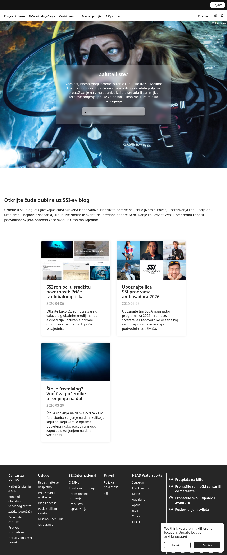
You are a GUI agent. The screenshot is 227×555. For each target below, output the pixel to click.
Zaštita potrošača (20, 512)
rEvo (135, 511)
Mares (136, 494)
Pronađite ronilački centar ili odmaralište (195, 488)
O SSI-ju (74, 482)
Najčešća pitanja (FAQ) (19, 488)
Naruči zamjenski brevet (20, 540)
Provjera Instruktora (16, 529)
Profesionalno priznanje (78, 496)
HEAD (136, 522)
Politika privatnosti (111, 484)
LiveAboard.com (143, 488)
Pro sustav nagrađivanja (78, 506)
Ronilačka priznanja (82, 488)
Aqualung (138, 499)
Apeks (136, 505)
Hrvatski (177, 545)
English (207, 545)
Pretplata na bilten (187, 479)
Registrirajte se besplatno (48, 484)
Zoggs (136, 516)
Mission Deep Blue (51, 519)
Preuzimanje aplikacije (46, 495)
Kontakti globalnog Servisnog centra (19, 501)
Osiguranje (45, 524)
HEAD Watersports (147, 475)
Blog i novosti (47, 503)
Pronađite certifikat (15, 519)
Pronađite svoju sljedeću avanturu (192, 500)
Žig (106, 493)
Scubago (138, 482)
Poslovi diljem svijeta (189, 509)
